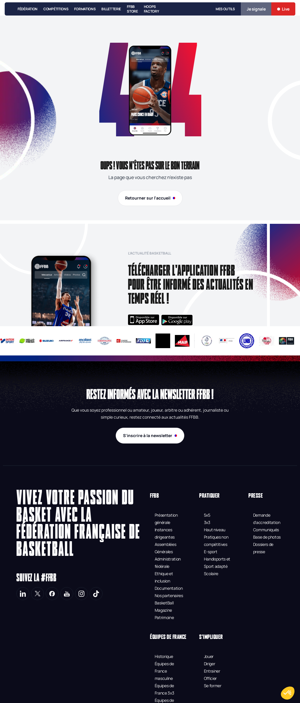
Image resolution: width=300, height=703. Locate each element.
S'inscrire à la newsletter (150, 435)
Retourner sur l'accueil (150, 198)
